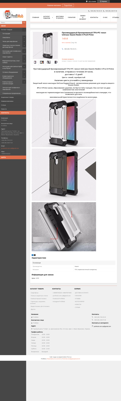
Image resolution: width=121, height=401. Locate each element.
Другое (33, 309)
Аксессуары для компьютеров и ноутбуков (12, 67)
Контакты (94, 17)
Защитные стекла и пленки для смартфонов (11, 46)
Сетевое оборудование (10, 72)
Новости (4, 109)
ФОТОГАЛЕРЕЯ (79, 301)
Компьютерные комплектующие (8, 83)
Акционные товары (7, 97)
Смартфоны (6, 37)
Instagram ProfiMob (59, 301)
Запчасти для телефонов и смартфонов (11, 88)
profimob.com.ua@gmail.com (10, 148)
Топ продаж (6, 33)
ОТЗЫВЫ (77, 298)
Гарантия (71, 17)
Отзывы (115, 17)
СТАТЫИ (77, 307)
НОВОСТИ (78, 304)
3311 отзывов (92, 1)
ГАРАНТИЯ (78, 296)
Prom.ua (69, 357)
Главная (35, 17)
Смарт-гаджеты (7, 57)
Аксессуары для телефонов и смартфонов (12, 52)
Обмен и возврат (82, 17)
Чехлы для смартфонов (10, 41)
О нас (105, 17)
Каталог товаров (6, 29)
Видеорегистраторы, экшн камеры (11, 61)
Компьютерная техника (38, 298)
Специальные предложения (12, 93)
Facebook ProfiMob (59, 298)
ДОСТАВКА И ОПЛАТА (81, 293)
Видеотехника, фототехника (40, 306)
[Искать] (24, 22)
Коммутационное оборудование (8, 77)
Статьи (3, 105)
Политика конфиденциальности (71, 359)
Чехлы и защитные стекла (39, 296)
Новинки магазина (7, 101)
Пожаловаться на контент (54, 359)
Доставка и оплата (60, 17)
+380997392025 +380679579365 (62, 293)
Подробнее (68, 5)
